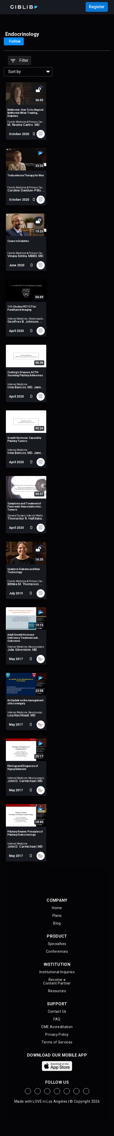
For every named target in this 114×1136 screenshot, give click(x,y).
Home (57, 908)
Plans (57, 916)
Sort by (14, 71)
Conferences (57, 951)
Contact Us (57, 1011)
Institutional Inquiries (57, 972)
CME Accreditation (57, 1027)
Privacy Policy (57, 1034)
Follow (14, 41)
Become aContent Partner (57, 981)
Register (97, 6)
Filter (19, 60)
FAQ (56, 1019)
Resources (57, 991)
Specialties (57, 944)
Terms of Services (56, 1042)
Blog (57, 923)
